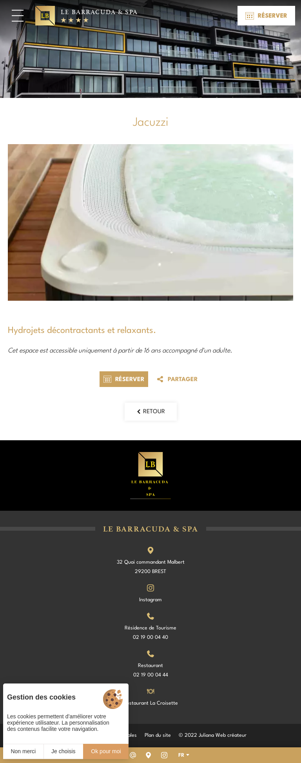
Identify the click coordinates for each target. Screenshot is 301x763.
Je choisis (63, 751)
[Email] (133, 755)
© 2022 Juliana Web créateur (213, 735)
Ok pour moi (106, 751)
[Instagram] (164, 755)
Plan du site (158, 735)
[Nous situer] (148, 755)
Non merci (23, 751)
